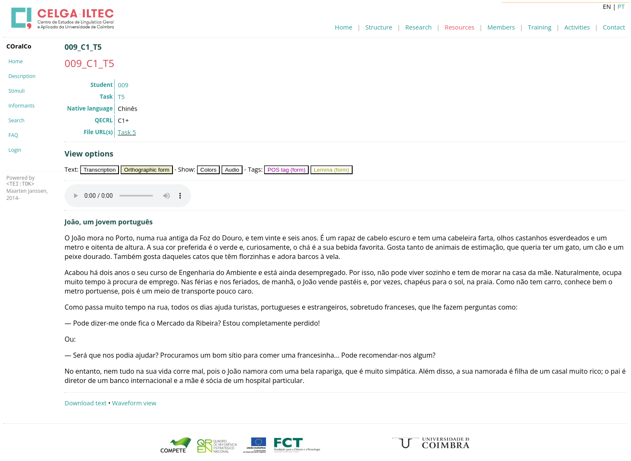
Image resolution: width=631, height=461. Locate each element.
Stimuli (16, 90)
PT (621, 6)
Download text (86, 403)
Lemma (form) (331, 170)
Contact (614, 27)
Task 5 (127, 132)
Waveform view (134, 403)
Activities (577, 27)
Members (501, 27)
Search (16, 120)
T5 (121, 96)
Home (343, 27)
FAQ (13, 135)
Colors (208, 170)
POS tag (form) (286, 170)
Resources (459, 27)
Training (540, 27)
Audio (232, 170)
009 (123, 85)
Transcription (100, 170)
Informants (21, 105)
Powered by (20, 180)
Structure (378, 27)
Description (21, 76)
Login (14, 150)
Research (418, 27)
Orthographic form (146, 170)
